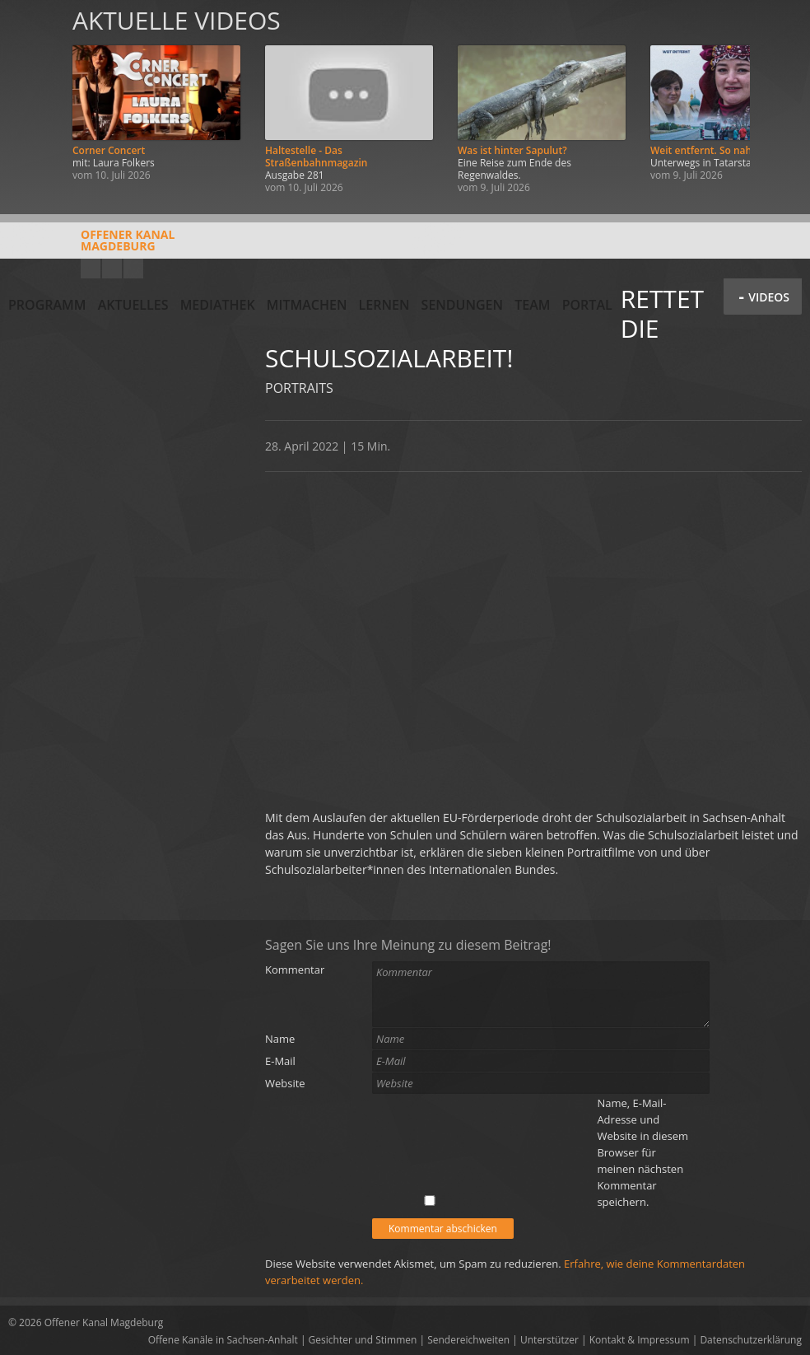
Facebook (112, 268)
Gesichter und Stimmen (363, 1340)
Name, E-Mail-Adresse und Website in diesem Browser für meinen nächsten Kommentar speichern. (642, 1152)
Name (280, 1038)
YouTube (90, 268)
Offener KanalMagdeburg (91, 246)
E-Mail (280, 1061)
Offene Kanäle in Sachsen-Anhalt (223, 1340)
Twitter (133, 268)
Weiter (779, 101)
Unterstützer (549, 1340)
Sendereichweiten (468, 1340)
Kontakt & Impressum (639, 1340)
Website (285, 1083)
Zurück (31, 101)
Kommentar (294, 969)
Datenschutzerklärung (751, 1340)
